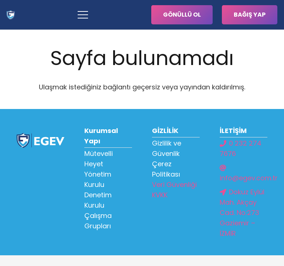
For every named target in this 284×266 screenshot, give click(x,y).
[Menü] (83, 15)
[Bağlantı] (11, 15)
